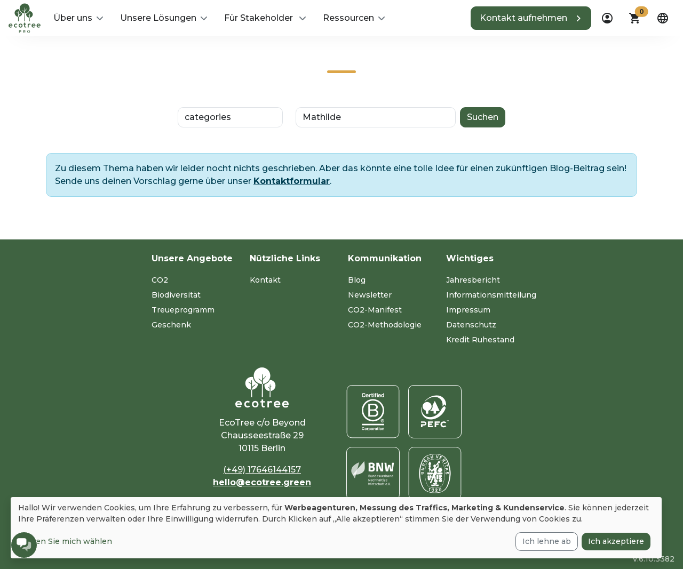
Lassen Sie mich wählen (65, 541)
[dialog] (336, 527)
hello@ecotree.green (262, 482)
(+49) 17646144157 (262, 469)
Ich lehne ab (546, 541)
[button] (78, 18)
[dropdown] (607, 18)
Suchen (482, 117)
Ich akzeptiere (616, 541)
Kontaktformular (291, 181)
